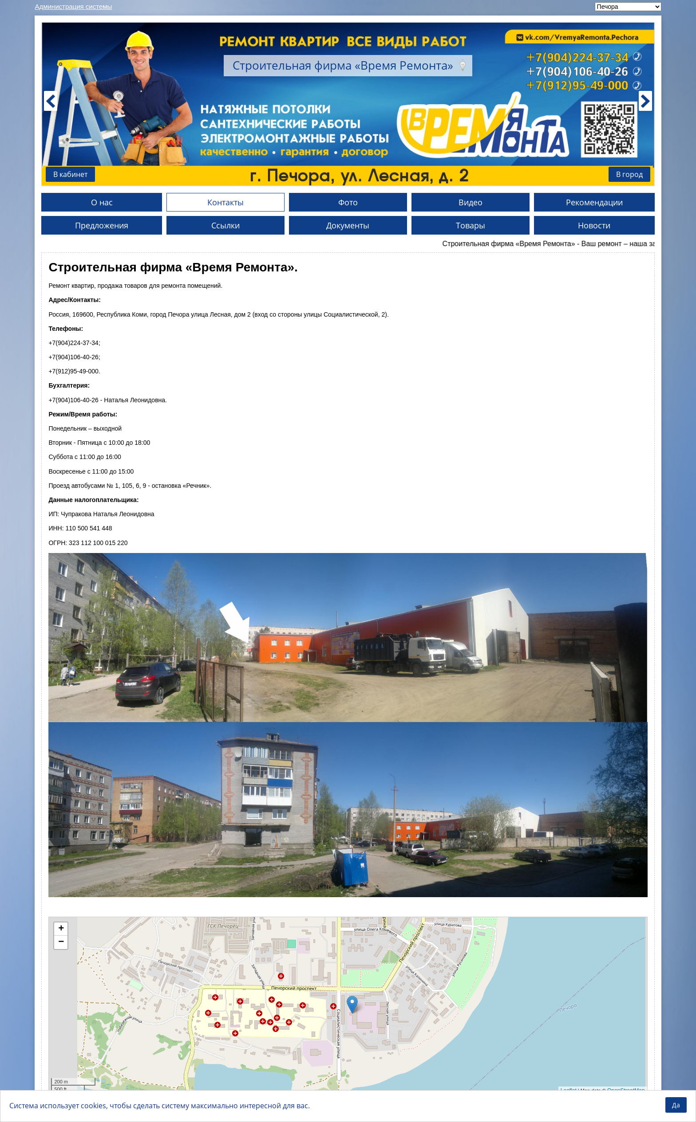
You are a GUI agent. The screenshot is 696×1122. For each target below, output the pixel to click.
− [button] (61, 942)
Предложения (101, 225)
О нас (102, 202)
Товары (470, 225)
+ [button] (61, 929)
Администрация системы (73, 6)
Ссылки (225, 225)
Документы (347, 225)
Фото (348, 202)
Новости (594, 225)
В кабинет (70, 174)
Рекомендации (594, 202)
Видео (470, 202)
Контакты (225, 202)
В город (629, 174)
